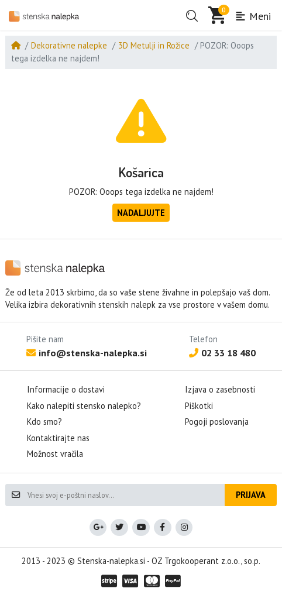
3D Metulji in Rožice (154, 45)
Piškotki (199, 405)
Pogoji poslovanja (217, 421)
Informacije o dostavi (66, 389)
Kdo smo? (44, 421)
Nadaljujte (141, 212)
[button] (192, 16)
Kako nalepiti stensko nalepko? (84, 405)
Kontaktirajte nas (58, 437)
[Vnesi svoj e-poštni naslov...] (125, 495)
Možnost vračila (55, 453)
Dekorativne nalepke (69, 45)
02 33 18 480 (222, 353)
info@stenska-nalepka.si (86, 353)
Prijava (251, 494)
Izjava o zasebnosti (220, 389)
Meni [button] (253, 16)
